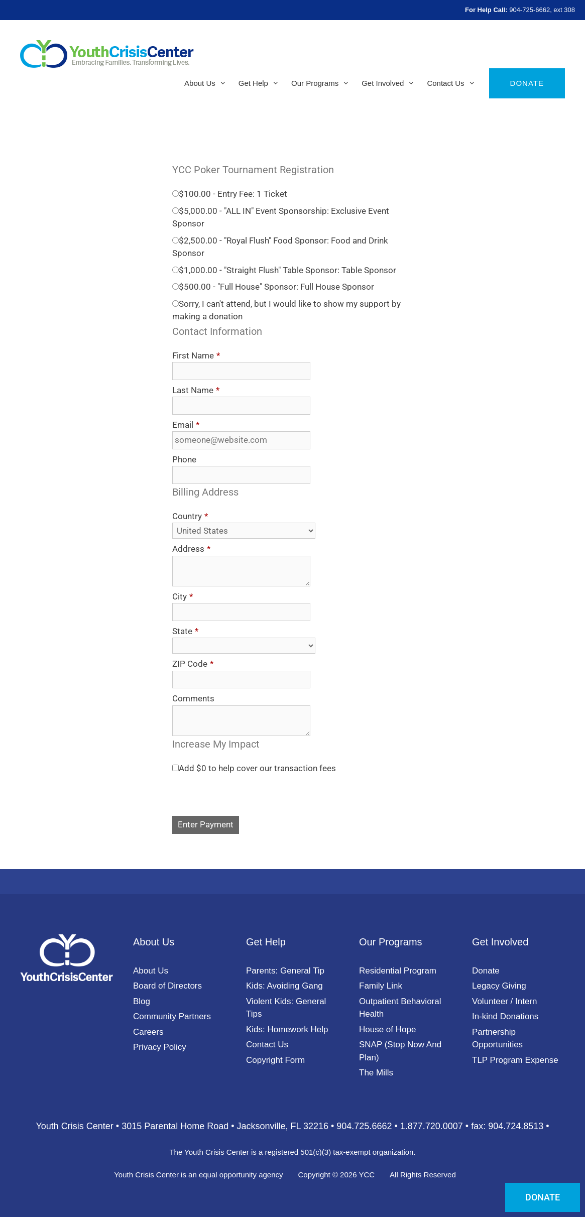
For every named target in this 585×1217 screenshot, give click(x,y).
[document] (292, 608)
